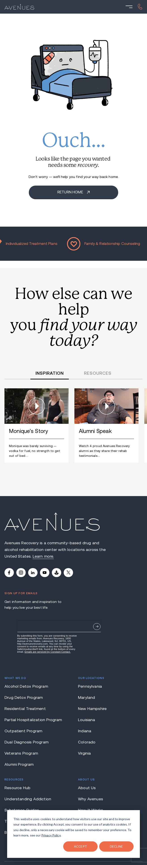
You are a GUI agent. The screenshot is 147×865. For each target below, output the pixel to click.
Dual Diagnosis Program (26, 742)
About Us (87, 788)
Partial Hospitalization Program (33, 720)
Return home (70, 192)
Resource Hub (17, 788)
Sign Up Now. (97, 626)
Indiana (84, 731)
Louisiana (86, 720)
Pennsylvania (90, 686)
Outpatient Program (23, 731)
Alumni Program (19, 764)
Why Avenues (90, 799)
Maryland (86, 697)
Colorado (86, 742)
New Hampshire (92, 708)
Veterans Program (21, 753)
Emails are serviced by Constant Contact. (48, 651)
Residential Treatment (25, 708)
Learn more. (43, 556)
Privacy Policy (51, 835)
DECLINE (116, 846)
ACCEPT (80, 846)
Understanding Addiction (27, 799)
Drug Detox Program (23, 697)
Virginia (84, 753)
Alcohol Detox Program (26, 686)
